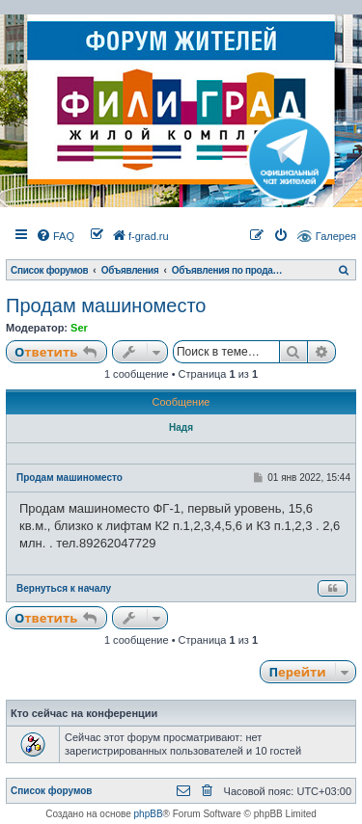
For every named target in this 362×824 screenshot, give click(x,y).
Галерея (336, 236)
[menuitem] (55, 236)
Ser (79, 327)
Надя (181, 427)
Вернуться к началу (63, 588)
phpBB (148, 814)
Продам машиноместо (106, 305)
